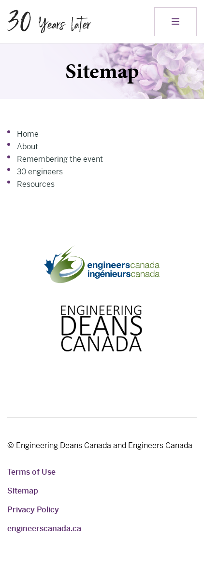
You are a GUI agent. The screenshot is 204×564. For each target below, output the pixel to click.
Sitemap (22, 491)
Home (28, 134)
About (27, 146)
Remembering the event (60, 159)
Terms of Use (31, 472)
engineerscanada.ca (44, 528)
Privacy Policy (33, 510)
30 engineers (40, 172)
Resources (36, 184)
